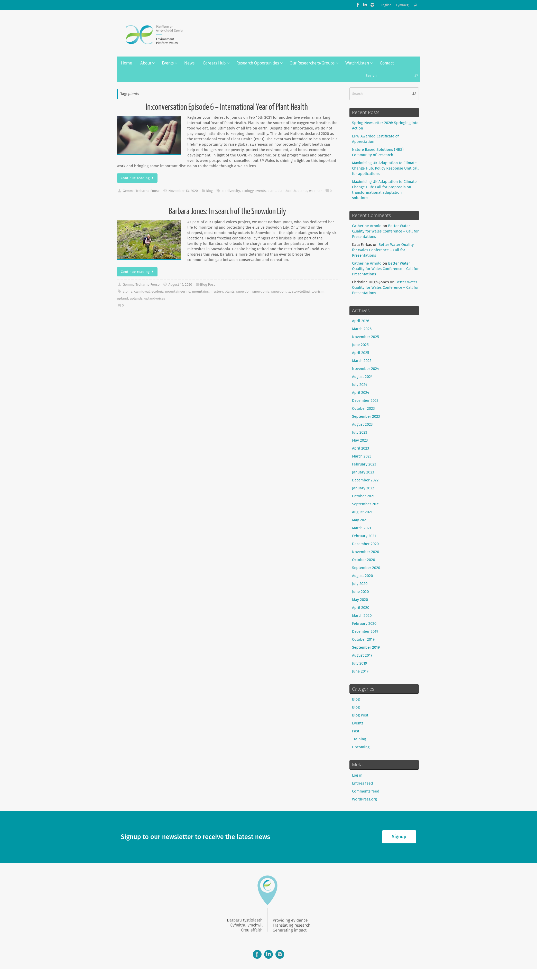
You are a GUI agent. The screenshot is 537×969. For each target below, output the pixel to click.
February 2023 (364, 464)
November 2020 (365, 551)
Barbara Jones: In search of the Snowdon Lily (227, 211)
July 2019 (359, 663)
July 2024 (359, 384)
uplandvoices (154, 298)
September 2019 (366, 647)
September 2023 (366, 416)
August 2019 (362, 655)
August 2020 (362, 575)
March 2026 (362, 329)
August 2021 (362, 512)
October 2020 (363, 559)
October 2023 (363, 408)
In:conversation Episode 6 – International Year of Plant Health (227, 107)
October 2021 (363, 496)
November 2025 (365, 336)
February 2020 (364, 623)
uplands (136, 298)
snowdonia (261, 291)
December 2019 (365, 631)
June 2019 (360, 671)
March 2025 (362, 360)
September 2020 (366, 567)
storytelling (301, 291)
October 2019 (363, 639)
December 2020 (365, 544)
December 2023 (365, 400)
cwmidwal (142, 291)
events (260, 191)
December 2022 (365, 480)
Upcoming (360, 747)
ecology (248, 191)
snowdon (243, 291)
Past (355, 731)
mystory (216, 291)
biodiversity (230, 191)
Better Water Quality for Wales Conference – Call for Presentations (385, 231)
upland (122, 298)
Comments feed (365, 791)
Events (357, 723)
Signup (399, 837)
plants (302, 191)
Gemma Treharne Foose (141, 191)
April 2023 (360, 448)
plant (271, 191)
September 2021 (366, 504)
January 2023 (363, 472)
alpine (127, 291)
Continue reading (138, 178)
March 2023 (362, 456)
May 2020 (360, 599)
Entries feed (362, 783)
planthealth (286, 191)
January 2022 (363, 488)
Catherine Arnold (367, 225)
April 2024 (360, 392)
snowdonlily (280, 291)
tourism (317, 291)
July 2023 (359, 432)
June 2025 (360, 344)
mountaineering (177, 291)
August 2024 (362, 376)
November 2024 (365, 368)
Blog (209, 191)
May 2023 (360, 440)
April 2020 (360, 607)
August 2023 (362, 424)
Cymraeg (402, 5)
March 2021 (361, 528)
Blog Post (207, 284)
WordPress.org (364, 799)
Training (359, 739)
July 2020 (359, 583)
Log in (357, 775)
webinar (315, 191)
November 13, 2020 (183, 191)
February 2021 (364, 536)
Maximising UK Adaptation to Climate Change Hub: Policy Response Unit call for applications (385, 168)
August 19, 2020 (180, 284)
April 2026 (360, 321)
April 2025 (360, 352)
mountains (200, 291)
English (386, 5)
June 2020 (360, 591)
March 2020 (362, 615)
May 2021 (359, 520)
